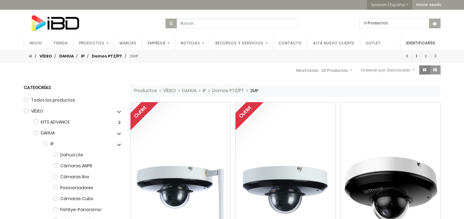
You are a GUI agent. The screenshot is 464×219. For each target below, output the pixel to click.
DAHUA (66, 56)
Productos (145, 91)
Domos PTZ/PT (107, 56)
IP (83, 56)
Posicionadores (76, 188)
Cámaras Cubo (76, 199)
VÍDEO (46, 56)
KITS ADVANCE (55, 122)
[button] (428, 5)
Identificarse (420, 43)
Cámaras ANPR (76, 166)
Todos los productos (53, 100)
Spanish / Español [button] (388, 4)
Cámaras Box (74, 177)
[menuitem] (36, 43)
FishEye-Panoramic (81, 210)
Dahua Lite (71, 155)
